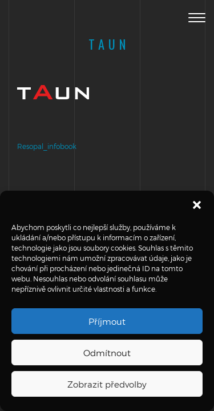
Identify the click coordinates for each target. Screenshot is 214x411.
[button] (197, 205)
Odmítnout (107, 353)
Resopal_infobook (46, 146)
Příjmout (107, 321)
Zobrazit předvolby (107, 384)
